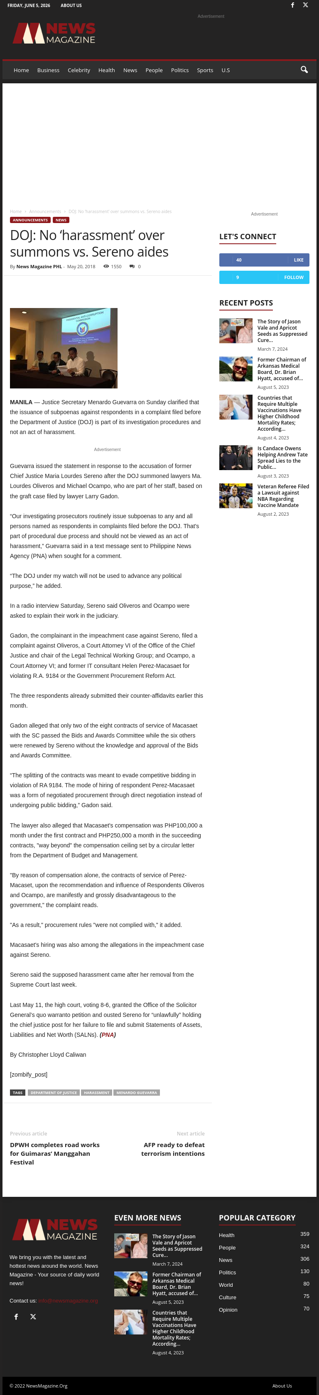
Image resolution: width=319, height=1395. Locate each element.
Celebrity (79, 70)
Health (106, 70)
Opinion (228, 1310)
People (153, 70)
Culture (227, 1297)
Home (21, 70)
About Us (71, 5)
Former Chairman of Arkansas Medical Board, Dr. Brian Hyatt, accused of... (282, 369)
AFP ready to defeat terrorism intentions (173, 1148)
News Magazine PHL (39, 266)
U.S (225, 70)
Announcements (45, 211)
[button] (304, 70)
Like (299, 260)
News (130, 70)
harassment (96, 1092)
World (226, 1285)
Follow (294, 277)
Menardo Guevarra (136, 1092)
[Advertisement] (159, 141)
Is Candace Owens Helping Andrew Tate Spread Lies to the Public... (283, 458)
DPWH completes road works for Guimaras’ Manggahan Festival (55, 1153)
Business (48, 70)
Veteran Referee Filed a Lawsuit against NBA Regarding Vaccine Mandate (283, 496)
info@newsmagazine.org (68, 1301)
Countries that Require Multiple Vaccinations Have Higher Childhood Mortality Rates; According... (280, 413)
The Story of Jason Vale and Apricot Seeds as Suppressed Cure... (282, 331)
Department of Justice (54, 1092)
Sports (205, 70)
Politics (180, 70)
